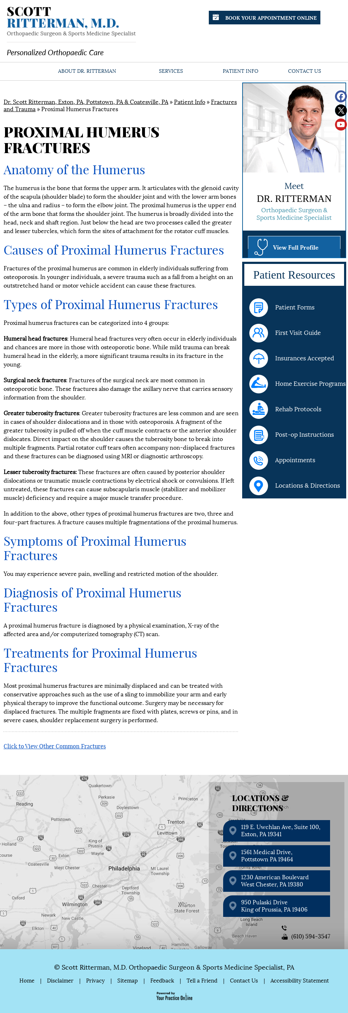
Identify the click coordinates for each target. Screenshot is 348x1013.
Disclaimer (60, 981)
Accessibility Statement (300, 981)
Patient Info (240, 71)
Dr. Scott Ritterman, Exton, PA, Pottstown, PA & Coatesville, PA (86, 102)
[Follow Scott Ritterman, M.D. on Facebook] (341, 96)
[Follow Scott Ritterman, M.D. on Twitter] (341, 110)
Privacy (95, 981)
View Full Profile (296, 246)
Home (26, 71)
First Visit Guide (285, 333)
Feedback (162, 981)
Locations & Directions (294, 486)
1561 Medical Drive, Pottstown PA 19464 (267, 856)
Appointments (282, 460)
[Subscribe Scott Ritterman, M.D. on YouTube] (341, 124)
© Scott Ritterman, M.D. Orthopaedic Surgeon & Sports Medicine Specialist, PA (174, 967)
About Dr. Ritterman (87, 71)
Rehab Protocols (285, 409)
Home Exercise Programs (297, 384)
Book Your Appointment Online (265, 17)
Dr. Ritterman (294, 198)
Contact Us (304, 71)
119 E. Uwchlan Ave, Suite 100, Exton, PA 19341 (280, 831)
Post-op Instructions (291, 435)
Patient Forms (282, 307)
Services (171, 71)
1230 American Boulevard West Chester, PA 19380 (275, 881)
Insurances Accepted (291, 358)
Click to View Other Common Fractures (55, 746)
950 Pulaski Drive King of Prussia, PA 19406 (274, 906)
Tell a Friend (202, 981)
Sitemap (127, 981)
